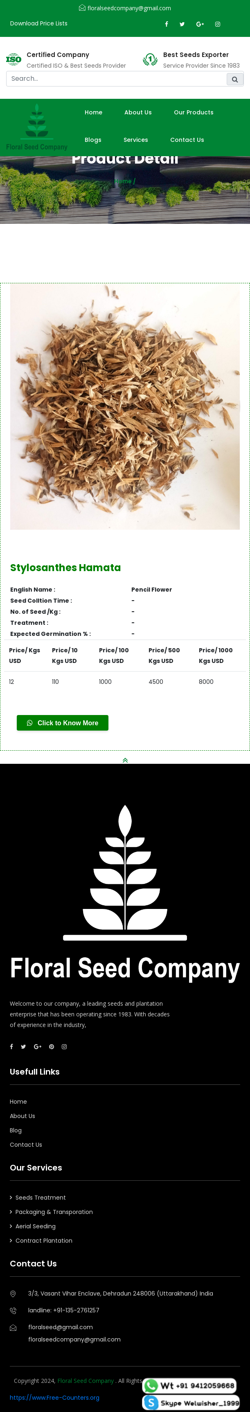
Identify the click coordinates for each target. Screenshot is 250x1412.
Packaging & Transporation (54, 1212)
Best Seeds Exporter (196, 55)
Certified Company (58, 55)
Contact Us (187, 140)
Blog (16, 1130)
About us (138, 112)
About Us (22, 1116)
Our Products (194, 112)
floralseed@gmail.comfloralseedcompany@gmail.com (74, 1333)
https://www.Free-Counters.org (54, 1398)
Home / (125, 181)
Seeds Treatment (41, 1197)
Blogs (93, 140)
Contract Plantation (44, 1241)
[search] (125, 79)
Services (136, 140)
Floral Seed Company (86, 1381)
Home (93, 112)
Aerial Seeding (36, 1226)
